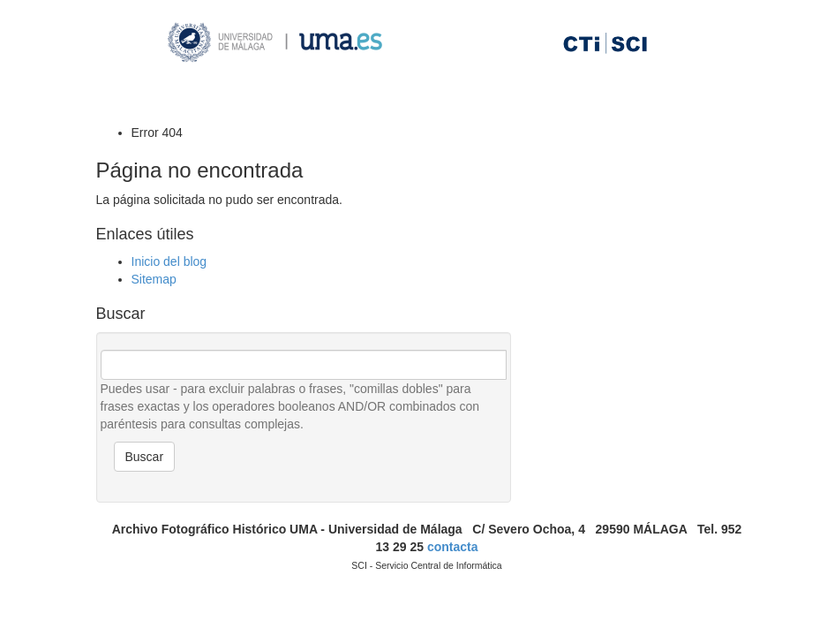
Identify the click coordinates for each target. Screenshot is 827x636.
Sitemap (154, 279)
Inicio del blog (169, 261)
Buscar (144, 457)
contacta (452, 547)
